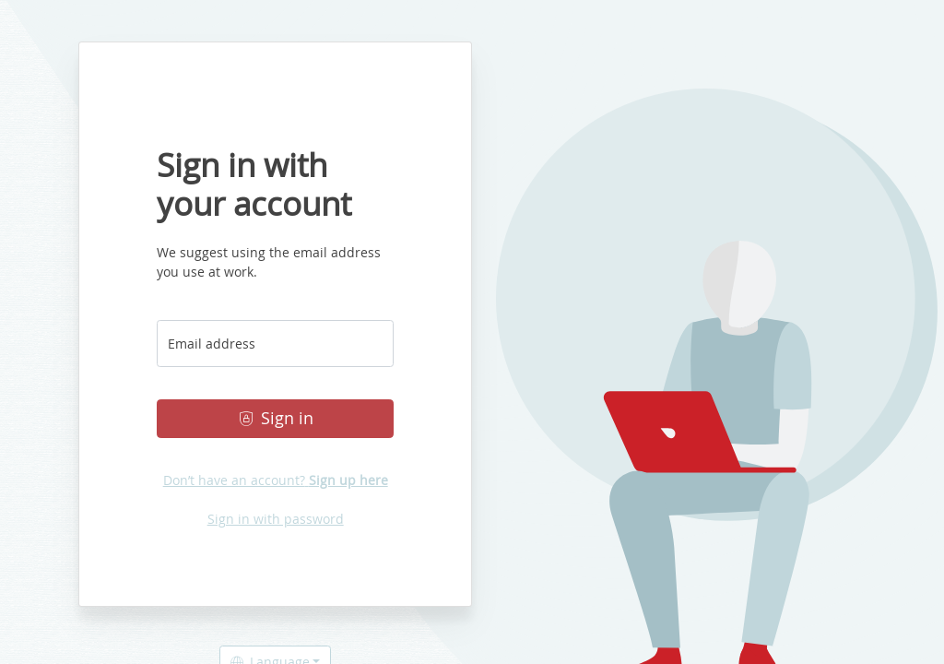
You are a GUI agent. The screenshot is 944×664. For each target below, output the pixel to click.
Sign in (275, 418)
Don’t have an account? (275, 480)
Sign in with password (275, 519)
